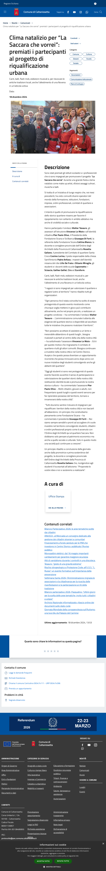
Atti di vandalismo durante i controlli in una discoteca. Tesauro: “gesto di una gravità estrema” (69, 562)
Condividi (75, 38)
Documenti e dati (9, 792)
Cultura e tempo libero (37, 770)
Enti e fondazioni (9, 779)
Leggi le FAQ (33, 824)
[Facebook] (67, 12)
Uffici (4, 774)
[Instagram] (79, 12)
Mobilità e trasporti (36, 788)
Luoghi (82, 787)
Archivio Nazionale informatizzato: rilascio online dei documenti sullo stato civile (69, 604)
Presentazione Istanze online (37, 835)
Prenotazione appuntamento (34, 813)
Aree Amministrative (10, 770)
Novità (14, 22)
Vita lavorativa (34, 774)
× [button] (103, 844)
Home (5, 22)
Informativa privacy (62, 820)
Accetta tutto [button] (43, 861)
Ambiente (58, 786)
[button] (53, 866)
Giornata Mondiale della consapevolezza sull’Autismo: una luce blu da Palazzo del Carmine (69, 611)
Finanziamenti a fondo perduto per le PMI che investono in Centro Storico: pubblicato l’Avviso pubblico (66, 546)
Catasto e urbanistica (37, 783)
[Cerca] (100, 12)
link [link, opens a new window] (77, 856)
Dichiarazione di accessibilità (60, 831)
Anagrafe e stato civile (37, 765)
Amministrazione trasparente (61, 813)
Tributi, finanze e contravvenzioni (61, 780)
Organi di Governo (9, 765)
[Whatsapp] (85, 12)
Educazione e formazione (64, 765)
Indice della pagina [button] (19, 163)
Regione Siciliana (11, 3)
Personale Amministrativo (13, 788)
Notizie (83, 765)
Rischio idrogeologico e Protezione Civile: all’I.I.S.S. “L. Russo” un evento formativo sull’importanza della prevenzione (69, 571)
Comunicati (25, 22)
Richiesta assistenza (36, 829)
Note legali (58, 824)
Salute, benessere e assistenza (62, 792)
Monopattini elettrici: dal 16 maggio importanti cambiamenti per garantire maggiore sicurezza (66, 555)
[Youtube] (73, 12)
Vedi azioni (76, 43)
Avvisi (82, 774)
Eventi (82, 791)
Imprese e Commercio (37, 779)
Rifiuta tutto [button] (63, 861)
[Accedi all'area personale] (95, 3)
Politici (4, 783)
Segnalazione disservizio (38, 820)
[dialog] (53, 856)
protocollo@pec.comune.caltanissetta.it (19, 838)
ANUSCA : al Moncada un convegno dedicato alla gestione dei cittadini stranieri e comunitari (67, 537)
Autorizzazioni (60, 798)
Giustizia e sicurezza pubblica (62, 772)
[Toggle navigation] (5, 11)
